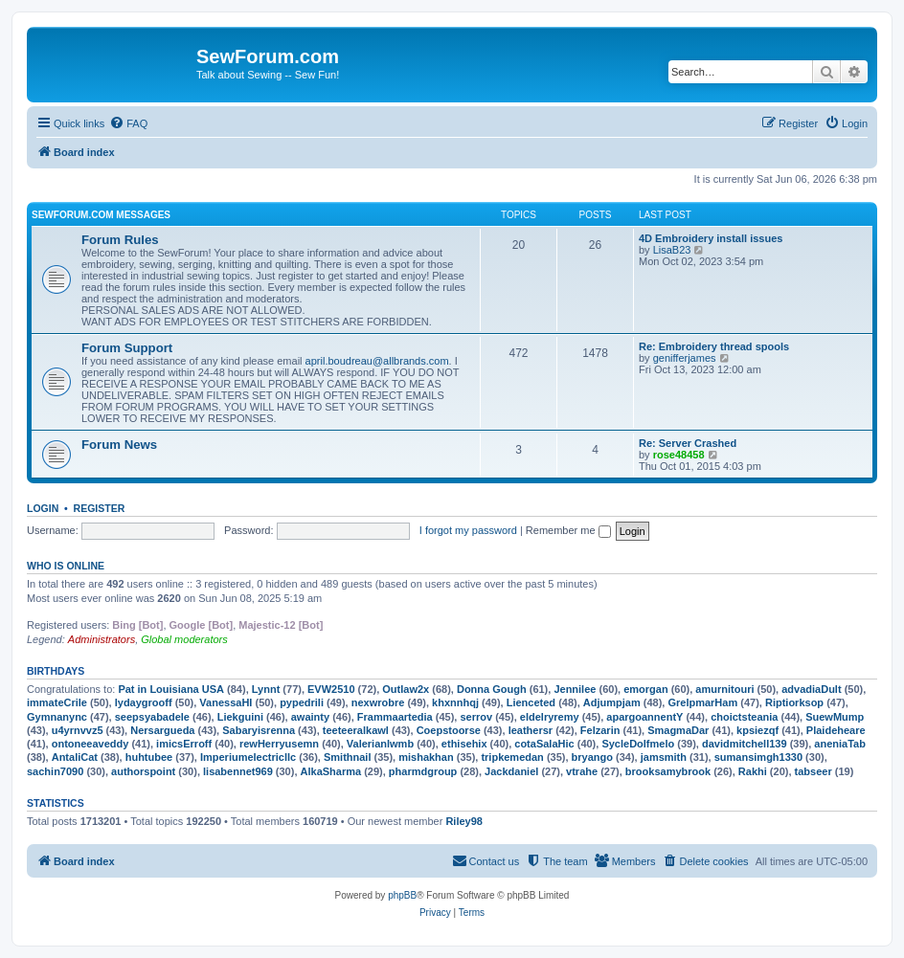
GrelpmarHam (702, 702)
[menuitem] (128, 123)
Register (99, 508)
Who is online (65, 565)
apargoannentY (644, 717)
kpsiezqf (757, 730)
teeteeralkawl (356, 730)
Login (42, 508)
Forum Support (126, 348)
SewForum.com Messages (101, 215)
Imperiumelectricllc (248, 757)
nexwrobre (378, 702)
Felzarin (600, 730)
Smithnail (348, 757)
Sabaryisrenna (258, 730)
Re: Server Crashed (687, 443)
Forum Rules (120, 240)
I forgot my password (468, 530)
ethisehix (464, 743)
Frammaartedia (395, 717)
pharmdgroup (423, 771)
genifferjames (684, 358)
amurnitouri (724, 689)
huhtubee (149, 757)
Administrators (101, 639)
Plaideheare (836, 730)
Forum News (119, 444)
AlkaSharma (331, 771)
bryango (592, 757)
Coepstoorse (449, 730)
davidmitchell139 (744, 743)
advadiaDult (811, 689)
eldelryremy (549, 717)
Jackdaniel (511, 771)
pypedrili (302, 702)
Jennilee (575, 689)
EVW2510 (331, 689)
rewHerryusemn (279, 743)
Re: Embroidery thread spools (714, 346)
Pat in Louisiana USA (171, 689)
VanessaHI (225, 702)
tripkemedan (512, 757)
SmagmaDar (678, 730)
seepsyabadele (152, 717)
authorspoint (143, 771)
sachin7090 (55, 771)
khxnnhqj (455, 702)
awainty (310, 717)
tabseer (813, 771)
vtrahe (582, 771)
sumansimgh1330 (758, 757)
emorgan (645, 689)
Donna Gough (492, 689)
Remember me (568, 530)
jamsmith (664, 757)
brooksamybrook (668, 771)
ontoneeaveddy (90, 743)
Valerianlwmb (380, 743)
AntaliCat (75, 757)
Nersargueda (162, 730)
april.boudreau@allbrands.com (377, 361)
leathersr (530, 730)
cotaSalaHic (544, 743)
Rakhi (752, 771)
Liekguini (240, 717)
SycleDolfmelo (637, 743)
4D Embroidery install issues (710, 238)
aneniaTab (840, 743)
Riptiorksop (794, 702)
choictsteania (744, 717)
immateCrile (57, 702)
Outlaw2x (405, 689)
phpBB (402, 895)
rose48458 (679, 454)
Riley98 (464, 821)
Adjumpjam (612, 702)
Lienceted (531, 702)
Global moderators (184, 639)
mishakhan (425, 757)
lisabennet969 (238, 771)
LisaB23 (672, 250)
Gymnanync (57, 717)
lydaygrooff (143, 702)
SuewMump (834, 717)
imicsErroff (184, 743)
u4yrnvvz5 (77, 730)
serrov (476, 717)
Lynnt (266, 689)
